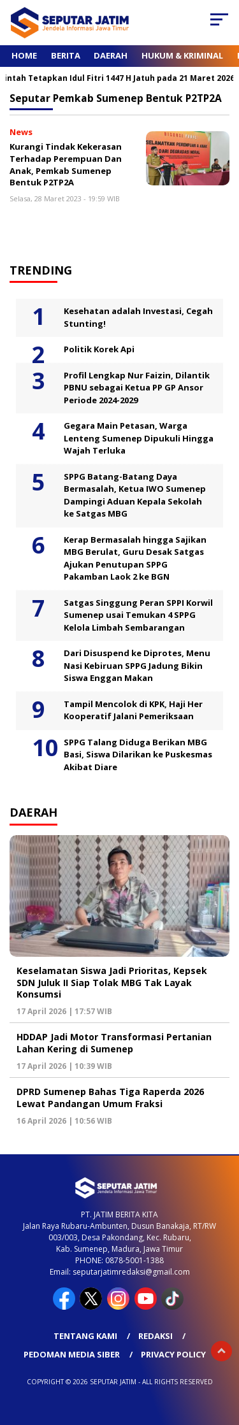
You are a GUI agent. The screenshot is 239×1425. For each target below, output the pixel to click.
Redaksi (155, 1336)
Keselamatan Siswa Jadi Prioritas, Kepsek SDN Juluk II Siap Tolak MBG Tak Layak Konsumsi (112, 981)
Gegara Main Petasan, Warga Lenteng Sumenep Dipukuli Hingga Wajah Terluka (139, 438)
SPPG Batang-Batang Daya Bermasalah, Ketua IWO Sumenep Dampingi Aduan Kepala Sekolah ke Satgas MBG (135, 495)
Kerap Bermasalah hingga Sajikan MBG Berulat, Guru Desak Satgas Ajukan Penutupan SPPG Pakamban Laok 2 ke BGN (135, 558)
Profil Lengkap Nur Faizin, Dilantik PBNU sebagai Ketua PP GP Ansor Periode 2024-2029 (137, 387)
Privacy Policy (173, 1354)
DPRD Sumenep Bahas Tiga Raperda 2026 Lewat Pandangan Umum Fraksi (110, 1097)
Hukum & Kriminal (182, 55)
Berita (65, 55)
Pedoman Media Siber (72, 1354)
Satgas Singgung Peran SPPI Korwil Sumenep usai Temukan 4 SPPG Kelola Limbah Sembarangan (138, 615)
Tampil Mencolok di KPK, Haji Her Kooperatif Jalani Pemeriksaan (133, 710)
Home (24, 55)
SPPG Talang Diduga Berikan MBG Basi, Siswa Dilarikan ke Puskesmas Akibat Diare (138, 754)
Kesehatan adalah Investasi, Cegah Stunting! (138, 317)
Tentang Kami (85, 1336)
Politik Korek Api (99, 349)
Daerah (110, 55)
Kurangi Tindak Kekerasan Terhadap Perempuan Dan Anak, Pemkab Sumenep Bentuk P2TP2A (66, 164)
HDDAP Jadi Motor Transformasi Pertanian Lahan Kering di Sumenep (114, 1042)
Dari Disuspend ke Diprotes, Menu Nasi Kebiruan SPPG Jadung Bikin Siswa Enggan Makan (137, 665)
